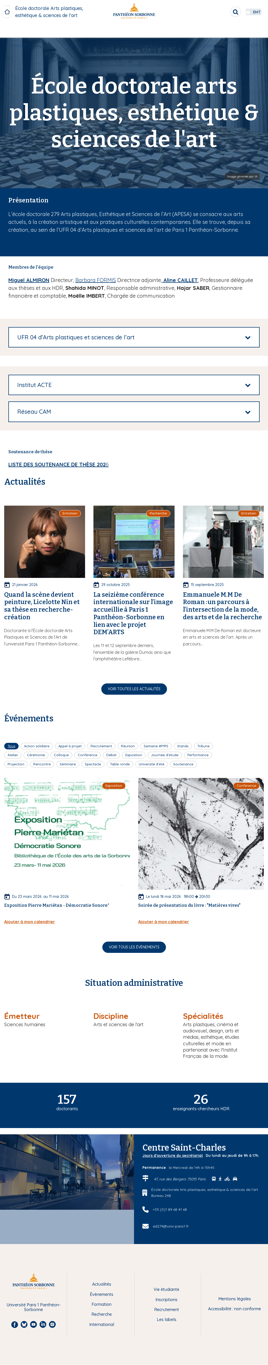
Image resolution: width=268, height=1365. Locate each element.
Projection (16, 764)
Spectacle (93, 764)
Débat (111, 755)
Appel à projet (70, 746)
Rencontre (42, 764)
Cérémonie (36, 755)
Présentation (30, 30)
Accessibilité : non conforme (234, 1308)
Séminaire (68, 764)
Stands (182, 746)
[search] (217, 12)
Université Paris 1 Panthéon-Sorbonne (33, 1307)
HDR (246, 30)
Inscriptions (166, 1299)
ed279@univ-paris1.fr (171, 1226)
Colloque (61, 755)
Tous (11, 746)
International (101, 1324)
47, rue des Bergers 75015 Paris (180, 1179)
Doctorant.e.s (154, 30)
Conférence (87, 755)
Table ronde (120, 764)
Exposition (133, 755)
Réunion (128, 746)
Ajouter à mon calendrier (29, 921)
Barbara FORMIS (95, 280)
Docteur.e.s (204, 30)
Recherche (101, 1314)
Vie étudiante (166, 1289)
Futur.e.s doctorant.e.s (92, 30)
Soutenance (183, 764)
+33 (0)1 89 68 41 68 (170, 1209)
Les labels (166, 1319)
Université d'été (151, 764)
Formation (101, 1304)
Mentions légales (234, 1298)
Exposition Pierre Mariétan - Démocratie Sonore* (56, 905)
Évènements (101, 1294)
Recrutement (101, 746)
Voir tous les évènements (134, 947)
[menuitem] (30, 31)
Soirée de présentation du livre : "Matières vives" (189, 905)
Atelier (13, 755)
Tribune (203, 746)
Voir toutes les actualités (134, 689)
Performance (198, 755)
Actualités (101, 1284)
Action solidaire (36, 746)
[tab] (134, 337)
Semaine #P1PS (156, 746)
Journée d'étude (164, 755)
